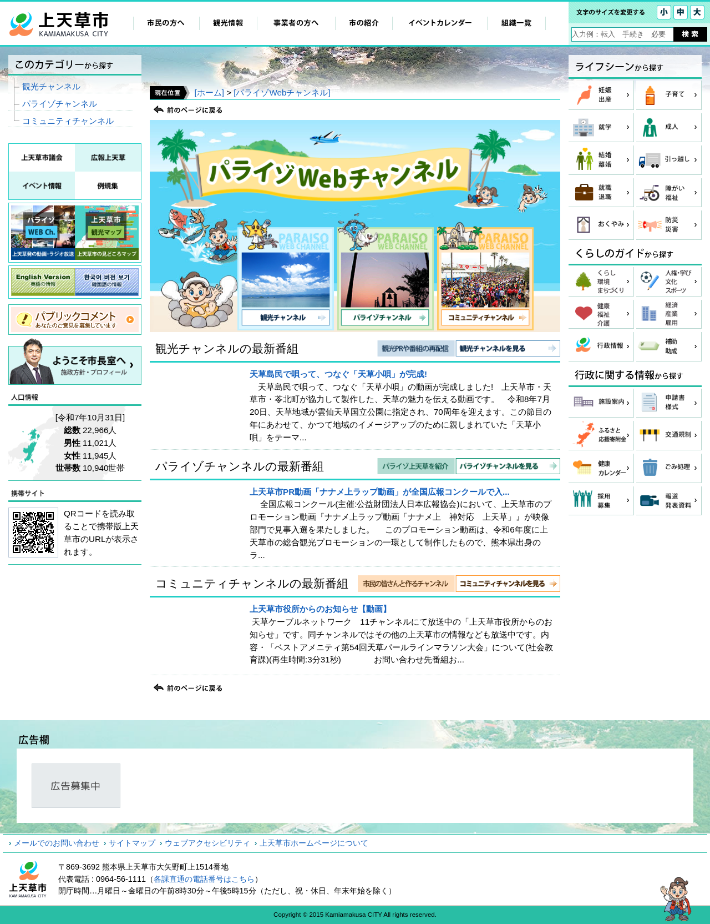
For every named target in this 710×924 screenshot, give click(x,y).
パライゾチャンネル (59, 103)
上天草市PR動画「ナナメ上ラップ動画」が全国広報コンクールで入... (380, 491)
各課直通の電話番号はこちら (204, 879)
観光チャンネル (51, 86)
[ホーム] (209, 92)
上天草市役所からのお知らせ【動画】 (320, 609)
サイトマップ (132, 842)
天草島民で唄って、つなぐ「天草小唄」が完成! (338, 374)
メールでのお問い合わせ (56, 842)
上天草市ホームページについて (314, 842)
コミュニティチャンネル (68, 120)
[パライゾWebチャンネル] (282, 92)
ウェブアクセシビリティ (207, 842)
